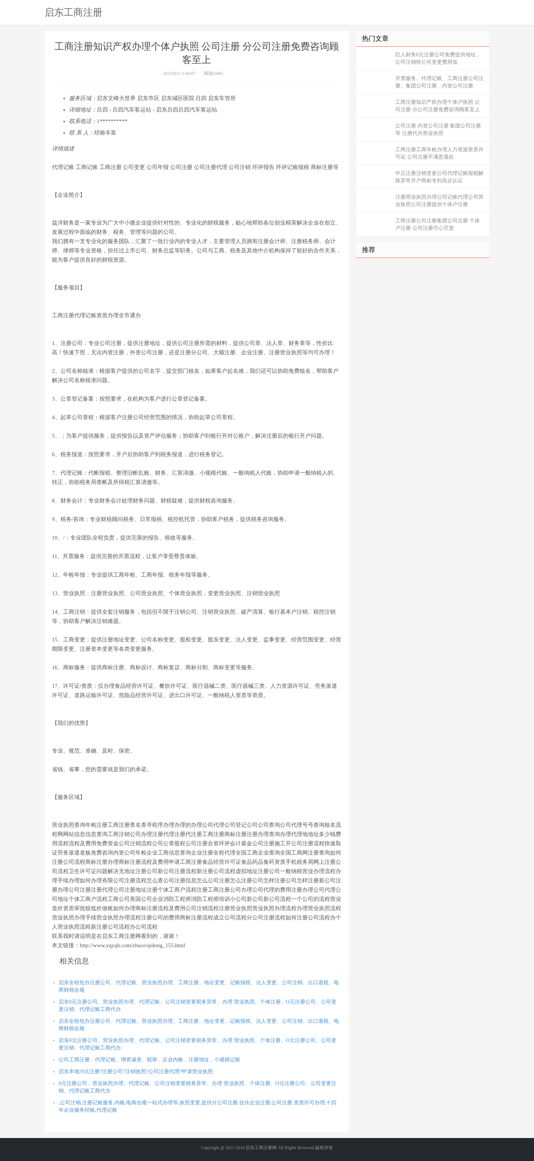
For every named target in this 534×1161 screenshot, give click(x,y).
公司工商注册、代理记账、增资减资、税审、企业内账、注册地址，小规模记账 (149, 1059)
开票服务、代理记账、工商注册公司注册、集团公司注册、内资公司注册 (439, 82)
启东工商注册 (73, 12)
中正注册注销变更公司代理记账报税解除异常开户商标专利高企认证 (439, 176)
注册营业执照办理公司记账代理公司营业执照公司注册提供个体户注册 (439, 200)
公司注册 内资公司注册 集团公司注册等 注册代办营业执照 (438, 129)
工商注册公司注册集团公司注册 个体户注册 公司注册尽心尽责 (437, 224)
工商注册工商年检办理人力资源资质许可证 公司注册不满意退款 (439, 153)
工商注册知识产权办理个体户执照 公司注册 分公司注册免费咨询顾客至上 (437, 105)
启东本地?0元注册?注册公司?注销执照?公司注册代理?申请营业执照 (136, 1071)
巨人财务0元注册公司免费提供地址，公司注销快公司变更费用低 (438, 58)
